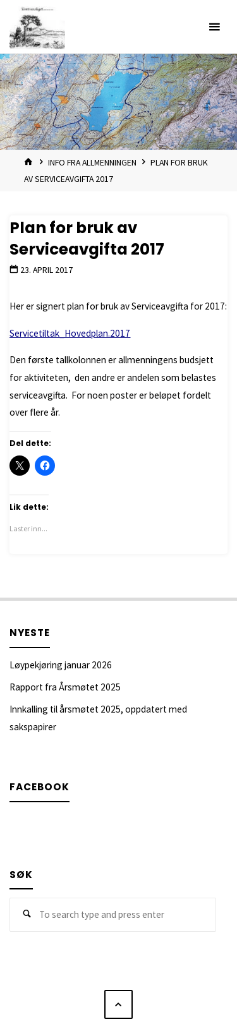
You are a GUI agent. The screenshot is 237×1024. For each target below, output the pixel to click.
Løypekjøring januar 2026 (60, 665)
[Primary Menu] (214, 27)
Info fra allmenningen (92, 162)
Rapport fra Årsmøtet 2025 (65, 687)
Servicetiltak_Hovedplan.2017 (69, 333)
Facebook (39, 786)
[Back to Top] (118, 1004)
